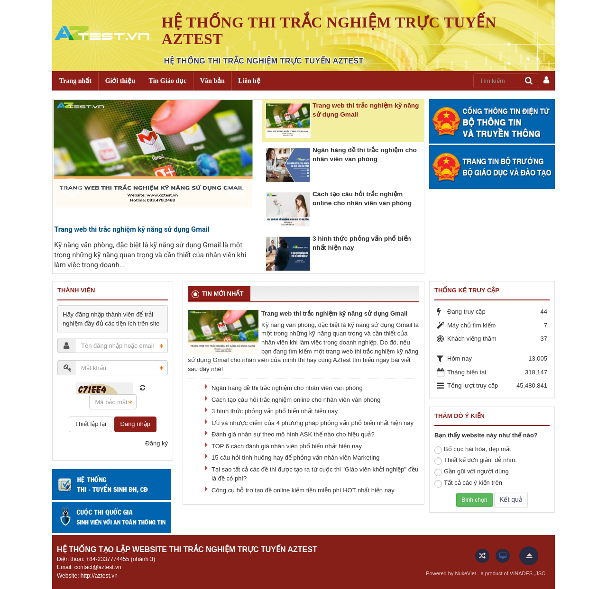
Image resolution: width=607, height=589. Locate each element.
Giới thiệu (120, 80)
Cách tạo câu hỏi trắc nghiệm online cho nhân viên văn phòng (296, 399)
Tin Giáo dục (168, 80)
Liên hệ (249, 80)
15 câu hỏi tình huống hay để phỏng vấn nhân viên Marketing (296, 457)
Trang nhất (75, 80)
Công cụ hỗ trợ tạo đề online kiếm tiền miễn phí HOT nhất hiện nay (303, 490)
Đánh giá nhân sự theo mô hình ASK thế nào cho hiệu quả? (293, 434)
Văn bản (212, 80)
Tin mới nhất (222, 293)
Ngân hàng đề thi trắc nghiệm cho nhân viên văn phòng (287, 387)
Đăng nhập (135, 423)
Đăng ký (156, 443)
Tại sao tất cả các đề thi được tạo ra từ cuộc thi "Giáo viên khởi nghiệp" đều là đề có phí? (315, 474)
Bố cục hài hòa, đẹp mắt (472, 449)
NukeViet (465, 573)
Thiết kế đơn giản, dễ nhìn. (475, 460)
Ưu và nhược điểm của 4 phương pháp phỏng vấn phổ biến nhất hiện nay (313, 422)
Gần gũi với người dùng (471, 472)
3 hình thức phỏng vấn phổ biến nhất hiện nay (275, 411)
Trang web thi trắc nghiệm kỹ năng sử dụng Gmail (132, 230)
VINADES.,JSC (527, 573)
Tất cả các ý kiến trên (468, 483)
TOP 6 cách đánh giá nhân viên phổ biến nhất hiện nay (287, 446)
